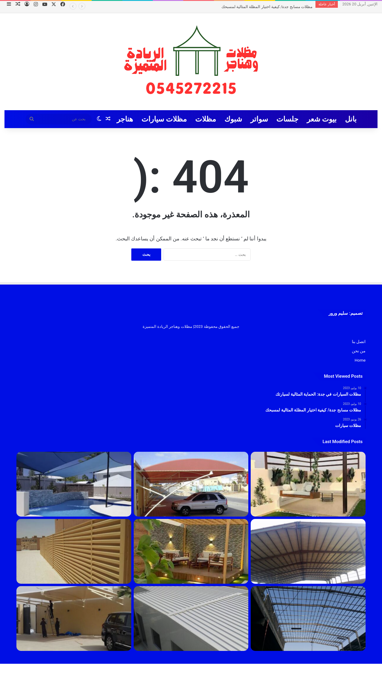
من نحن (359, 350)
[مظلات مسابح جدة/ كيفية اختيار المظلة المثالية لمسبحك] (73, 484)
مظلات (205, 119)
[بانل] (191, 618)
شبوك (233, 119)
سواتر (259, 119)
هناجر (125, 119)
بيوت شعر (322, 119)
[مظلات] (191, 551)
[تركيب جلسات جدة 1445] (308, 484)
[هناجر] (308, 618)
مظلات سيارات (164, 119)
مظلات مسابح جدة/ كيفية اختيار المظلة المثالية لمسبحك (266, 6)
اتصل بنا (359, 341)
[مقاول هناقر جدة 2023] (308, 551)
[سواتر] (73, 551)
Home (360, 360)
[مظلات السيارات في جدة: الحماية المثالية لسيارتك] (191, 484)
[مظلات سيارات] (73, 618)
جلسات (287, 119)
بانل (351, 119)
